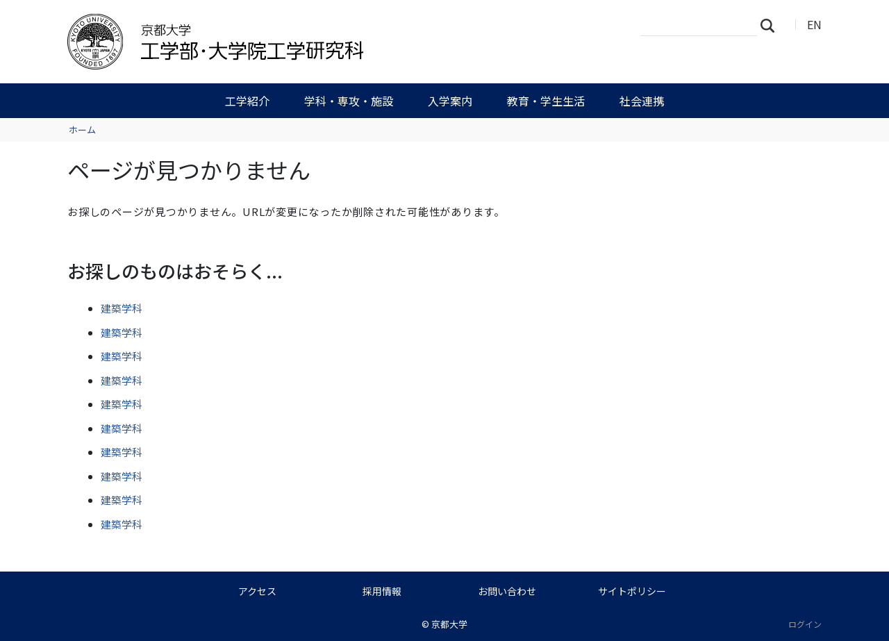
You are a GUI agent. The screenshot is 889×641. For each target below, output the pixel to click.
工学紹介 (247, 100)
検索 (771, 25)
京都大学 (449, 624)
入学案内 (450, 100)
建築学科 (121, 308)
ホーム (82, 129)
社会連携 (642, 100)
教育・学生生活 (546, 100)
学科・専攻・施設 (348, 100)
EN (814, 24)
